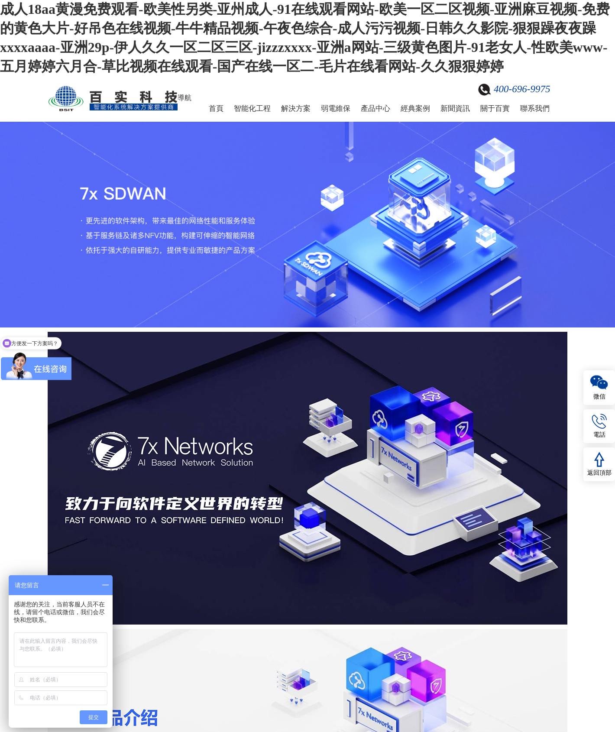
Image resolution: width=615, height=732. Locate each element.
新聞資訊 (455, 108)
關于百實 (495, 108)
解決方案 (296, 108)
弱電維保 (335, 108)
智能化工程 (252, 108)
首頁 (216, 108)
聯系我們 (535, 108)
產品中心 (375, 108)
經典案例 (415, 108)
